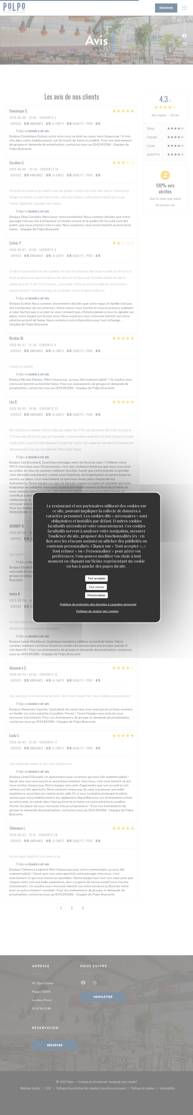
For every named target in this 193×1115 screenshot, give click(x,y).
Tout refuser (96, 587)
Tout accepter (96, 578)
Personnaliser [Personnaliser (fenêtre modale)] (97, 595)
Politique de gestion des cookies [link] (97, 611)
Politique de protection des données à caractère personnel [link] (98, 604)
